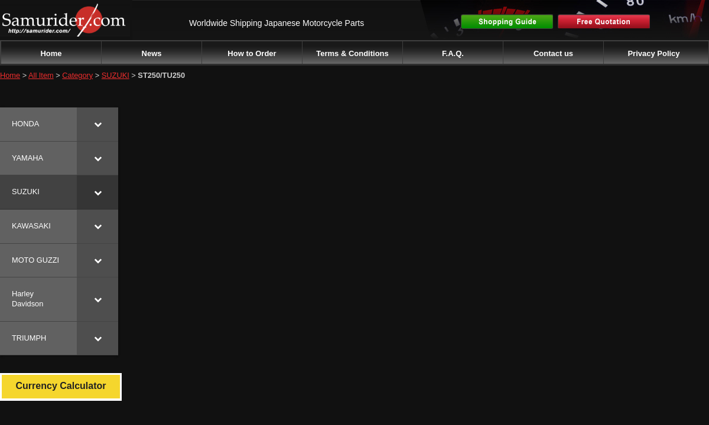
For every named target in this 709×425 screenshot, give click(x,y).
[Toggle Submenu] (97, 124)
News (152, 53)
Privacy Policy (653, 53)
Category (77, 75)
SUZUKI (115, 75)
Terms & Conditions (352, 53)
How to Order (251, 53)
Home (50, 53)
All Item (41, 75)
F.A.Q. (453, 53)
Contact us (553, 53)
